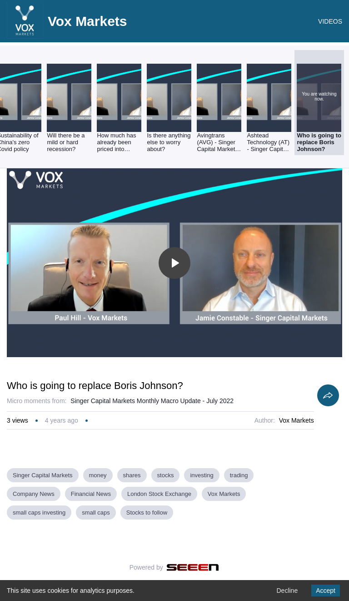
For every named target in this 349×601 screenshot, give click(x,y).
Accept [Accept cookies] (325, 590)
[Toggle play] (174, 263)
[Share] (328, 395)
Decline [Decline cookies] (287, 590)
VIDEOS (330, 21)
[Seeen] (193, 567)
